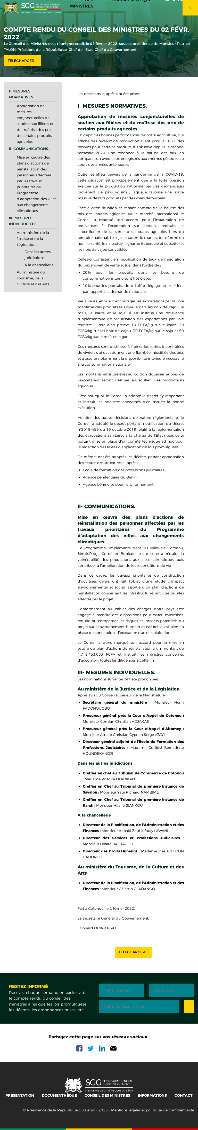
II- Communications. (29, 148)
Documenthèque (59, 1095)
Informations (152, 1095)
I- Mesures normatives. (22, 94)
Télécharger (21, 60)
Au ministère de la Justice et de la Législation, (33, 238)
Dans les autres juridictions (37, 254)
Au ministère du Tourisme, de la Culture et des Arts (33, 278)
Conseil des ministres (107, 1095)
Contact (184, 1095)
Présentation (19, 1095)
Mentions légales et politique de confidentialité (152, 1110)
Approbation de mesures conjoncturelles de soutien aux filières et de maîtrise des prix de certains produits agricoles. (35, 124)
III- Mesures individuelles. (23, 221)
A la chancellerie (39, 265)
